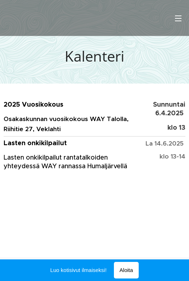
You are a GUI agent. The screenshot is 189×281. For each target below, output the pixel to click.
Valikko (178, 18)
